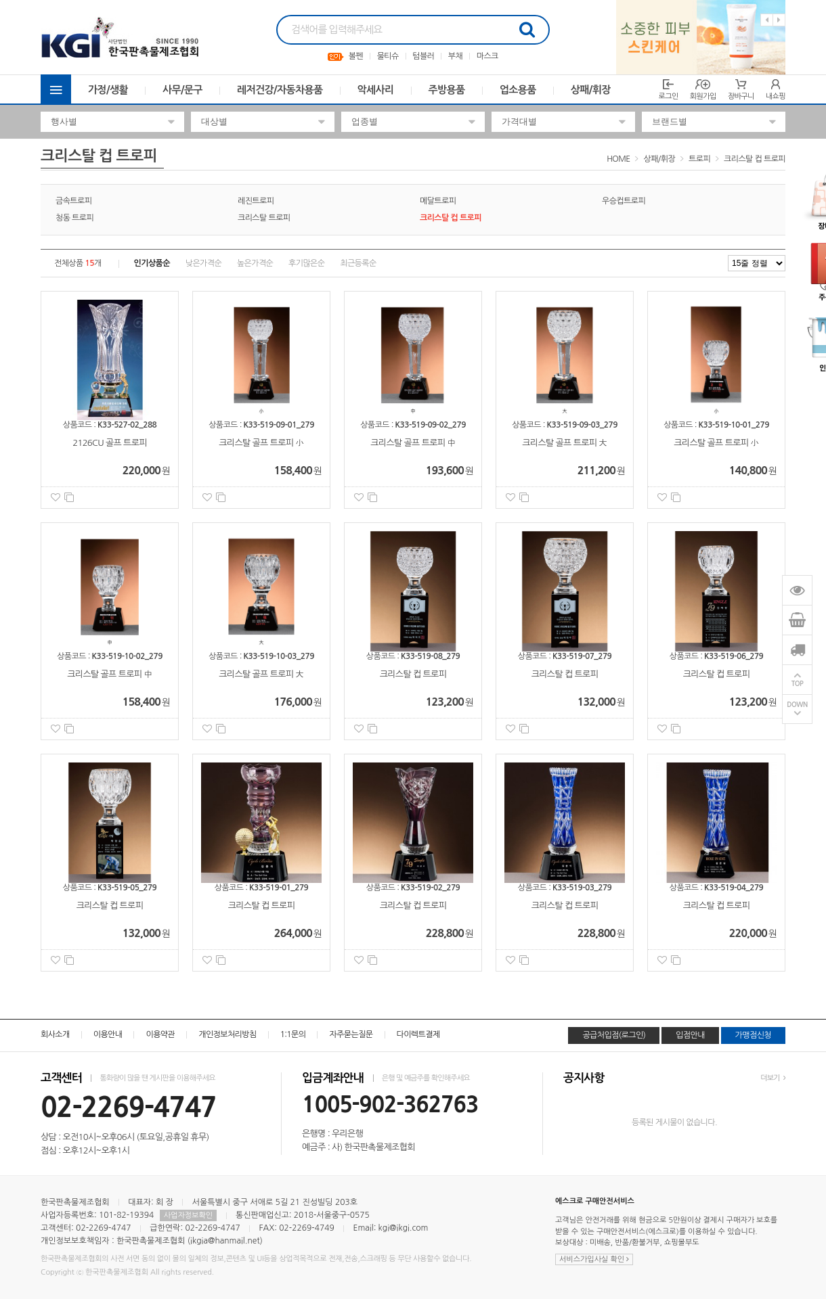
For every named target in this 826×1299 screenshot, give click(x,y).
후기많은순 (306, 263)
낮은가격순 (203, 263)
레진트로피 (256, 201)
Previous (766, 20)
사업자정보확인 (188, 1215)
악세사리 (375, 90)
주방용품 (447, 90)
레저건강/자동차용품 (280, 90)
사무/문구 (182, 90)
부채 (455, 56)
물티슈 (388, 56)
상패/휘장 (591, 90)
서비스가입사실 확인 (594, 1259)
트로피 (699, 159)
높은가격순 (255, 263)
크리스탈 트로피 (264, 218)
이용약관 (160, 1034)
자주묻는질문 (350, 1034)
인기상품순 (152, 263)
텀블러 (423, 56)
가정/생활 (108, 90)
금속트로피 (73, 201)
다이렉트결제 (418, 1034)
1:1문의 (293, 1034)
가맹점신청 (753, 1035)
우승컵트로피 (623, 201)
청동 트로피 (74, 218)
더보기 (772, 1078)
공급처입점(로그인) (613, 1035)
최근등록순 (358, 263)
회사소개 (55, 1034)
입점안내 (690, 1035)
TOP (797, 684)
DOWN (797, 705)
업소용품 (518, 90)
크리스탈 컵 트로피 (754, 159)
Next (779, 20)
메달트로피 (438, 201)
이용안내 (108, 1034)
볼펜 (356, 56)
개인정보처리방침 (227, 1034)
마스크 (487, 56)
